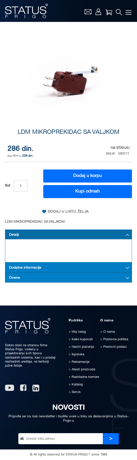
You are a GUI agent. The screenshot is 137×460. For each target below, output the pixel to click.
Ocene (14, 277)
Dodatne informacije (25, 267)
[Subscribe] (111, 438)
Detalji (14, 235)
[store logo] (26, 11)
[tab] (68, 234)
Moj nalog (98, 12)
